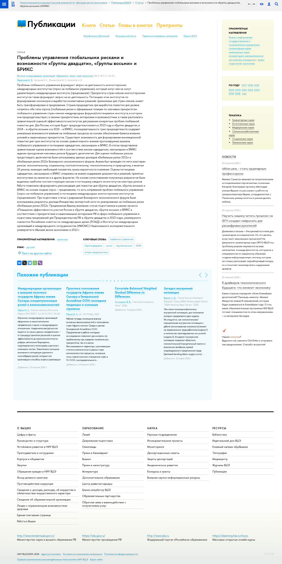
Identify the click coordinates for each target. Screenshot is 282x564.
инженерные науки (239, 52)
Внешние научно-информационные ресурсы (173, 477)
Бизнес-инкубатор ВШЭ (96, 490)
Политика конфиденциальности (121, 554)
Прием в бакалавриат (95, 453)
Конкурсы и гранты (158, 471)
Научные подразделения (162, 434)
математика (235, 59)
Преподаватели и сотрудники (35, 453)
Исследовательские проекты (164, 440)
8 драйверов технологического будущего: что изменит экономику (246, 285)
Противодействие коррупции (35, 483)
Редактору (269, 553)
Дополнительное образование (101, 477)
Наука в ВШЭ (190, 36)
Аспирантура (90, 471)
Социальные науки (242, 138)
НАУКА (152, 428)
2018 (237, 93)
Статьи (107, 25)
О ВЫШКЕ (24, 428)
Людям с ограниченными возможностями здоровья (42, 507)
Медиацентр (220, 459)
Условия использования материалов (82, 554)
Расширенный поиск (125, 36)
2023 (238, 90)
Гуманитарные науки (243, 120)
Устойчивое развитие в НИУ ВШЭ (37, 447)
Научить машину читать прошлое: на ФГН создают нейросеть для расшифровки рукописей (247, 220)
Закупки (22, 465)
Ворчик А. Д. (170, 297)
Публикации (51, 24)
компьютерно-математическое (246, 56)
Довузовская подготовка (97, 440)
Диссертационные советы (163, 453)
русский (30, 247)
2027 (244, 85)
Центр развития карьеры (97, 483)
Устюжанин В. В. (123, 302)
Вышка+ (86, 459)
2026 (250, 85)
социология (235, 63)
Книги (89, 25)
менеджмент (250, 59)
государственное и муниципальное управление (244, 42)
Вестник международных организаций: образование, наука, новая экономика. (55, 75)
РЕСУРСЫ (219, 428)
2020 (257, 90)
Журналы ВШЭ (221, 465)
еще (244, 93)
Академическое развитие (162, 465)
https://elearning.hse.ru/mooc (230, 535)
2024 (231, 90)
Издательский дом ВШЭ (226, 440)
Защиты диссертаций (160, 459)
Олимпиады (89, 447)
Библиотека (219, 434)
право (261, 59)
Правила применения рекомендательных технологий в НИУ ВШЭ (52, 559)
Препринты (169, 25)
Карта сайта (96, 559)
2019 (231, 93)
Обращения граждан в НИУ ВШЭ (36, 471)
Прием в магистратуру (96, 465)
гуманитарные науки (240, 48)
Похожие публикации (42, 274)
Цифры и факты (26, 434)
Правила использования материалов (159, 36)
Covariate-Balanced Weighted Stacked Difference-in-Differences (136, 292)
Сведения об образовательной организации (44, 499)
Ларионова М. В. (25, 80)
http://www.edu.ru (158, 535)
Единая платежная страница (34, 515)
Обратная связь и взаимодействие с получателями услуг (104, 504)
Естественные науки (243, 123)
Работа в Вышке (26, 521)
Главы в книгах (135, 25)
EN (254, 4)
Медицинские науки (243, 127)
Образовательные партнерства (101, 496)
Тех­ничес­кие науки (242, 142)
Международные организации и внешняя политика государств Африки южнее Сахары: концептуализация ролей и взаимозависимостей (39, 296)
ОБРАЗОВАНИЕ (93, 428)
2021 (250, 90)
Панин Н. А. (24, 310)
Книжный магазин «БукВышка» (230, 447)
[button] (103, 281)
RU (249, 4)
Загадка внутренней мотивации (178, 290)
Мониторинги (155, 447)
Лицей (86, 434)
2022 (244, 90)
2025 (256, 85)
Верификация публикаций (96, 36)
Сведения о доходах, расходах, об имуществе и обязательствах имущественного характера (46, 491)
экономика (249, 63)
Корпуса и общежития (30, 459)
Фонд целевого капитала (32, 477)
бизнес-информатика (240, 37)
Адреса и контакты (51, 554)
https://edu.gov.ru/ (93, 535)
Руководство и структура (32, 440)
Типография (219, 453)
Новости (229, 157)
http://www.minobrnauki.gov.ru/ (36, 535)
